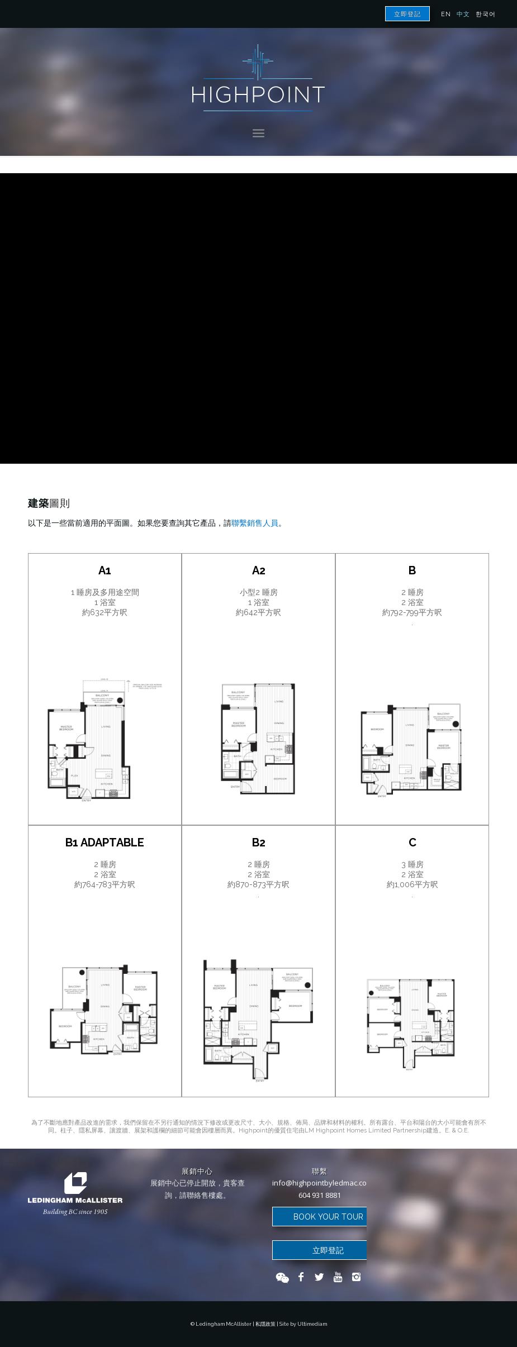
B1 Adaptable (104, 842)
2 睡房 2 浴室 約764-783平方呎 (104, 874)
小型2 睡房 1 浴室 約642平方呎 (258, 602)
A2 (258, 570)
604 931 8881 (319, 1195)
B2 (258, 842)
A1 (104, 570)
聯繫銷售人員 (254, 522)
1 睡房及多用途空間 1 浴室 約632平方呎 (105, 602)
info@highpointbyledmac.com (322, 1183)
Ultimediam (312, 1324)
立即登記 (407, 14)
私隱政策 (265, 1324)
